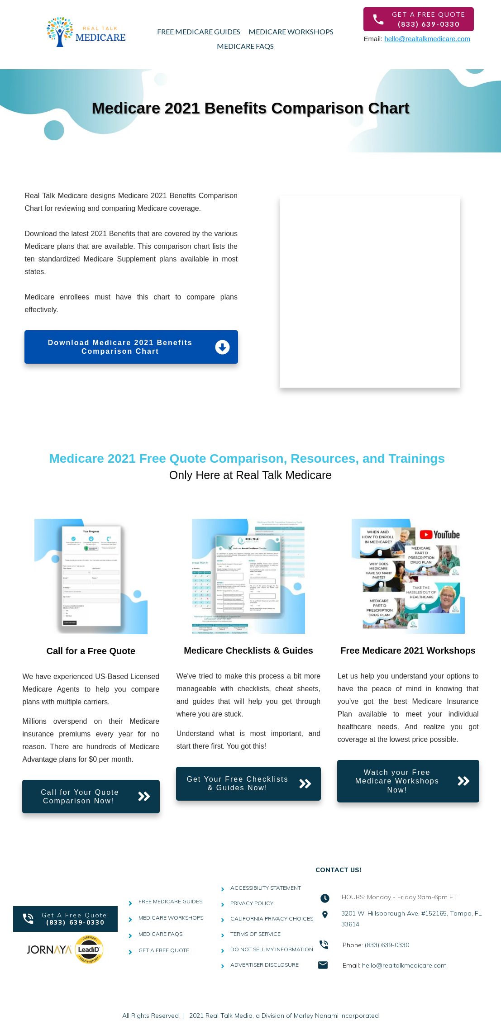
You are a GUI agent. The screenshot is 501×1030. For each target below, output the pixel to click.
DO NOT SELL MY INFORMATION (271, 949)
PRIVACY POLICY (251, 903)
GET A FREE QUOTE (163, 950)
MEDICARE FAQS (160, 933)
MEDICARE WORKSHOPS (170, 917)
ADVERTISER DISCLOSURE (264, 964)
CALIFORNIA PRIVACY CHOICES (271, 918)
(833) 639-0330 (387, 945)
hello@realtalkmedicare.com (427, 39)
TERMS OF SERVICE (255, 933)
